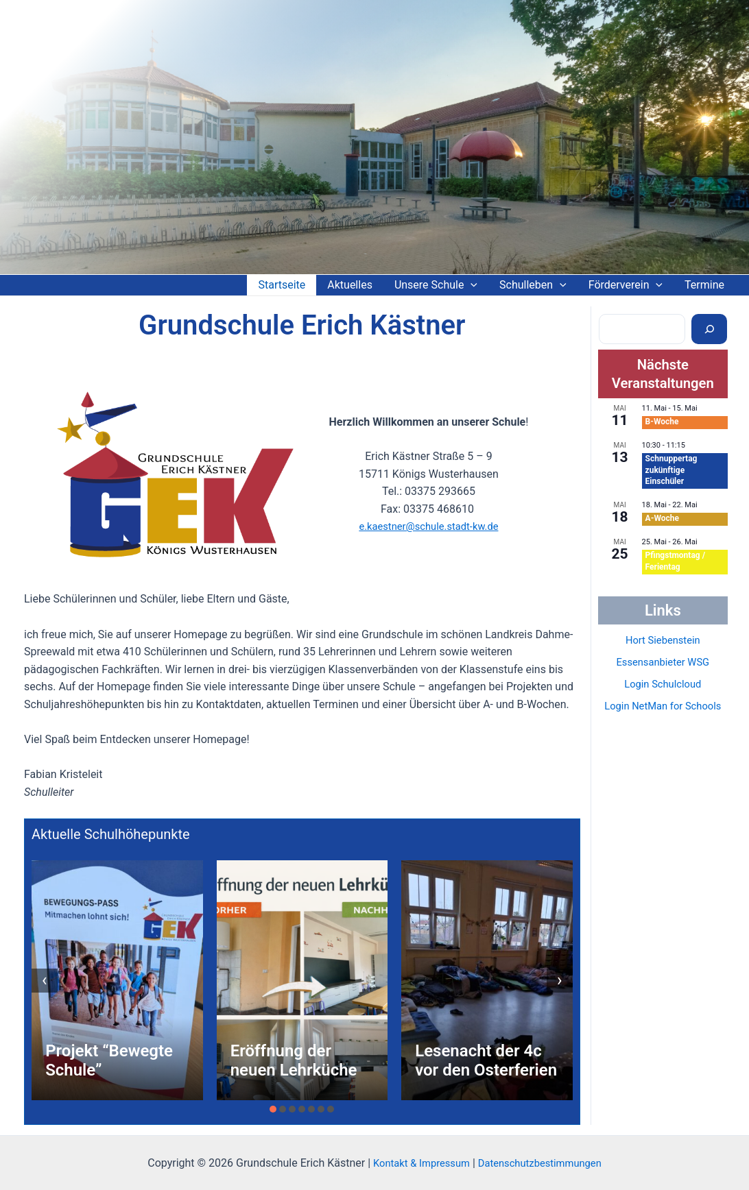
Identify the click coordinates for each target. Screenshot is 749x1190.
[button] (273, 1109)
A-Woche (662, 518)
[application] (470, 285)
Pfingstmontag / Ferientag (675, 561)
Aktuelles (349, 284)
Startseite (281, 284)
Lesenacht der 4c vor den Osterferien (486, 1060)
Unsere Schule (435, 285)
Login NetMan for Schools (662, 705)
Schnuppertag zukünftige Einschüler (671, 470)
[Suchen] (709, 329)
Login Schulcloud (662, 683)
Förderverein (625, 285)
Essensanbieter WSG (662, 661)
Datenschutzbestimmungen (544, 1162)
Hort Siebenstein (662, 639)
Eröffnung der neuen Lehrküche (293, 1060)
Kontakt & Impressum (416, 1162)
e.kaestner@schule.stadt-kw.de (428, 526)
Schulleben (533, 285)
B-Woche (662, 421)
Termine (704, 284)
